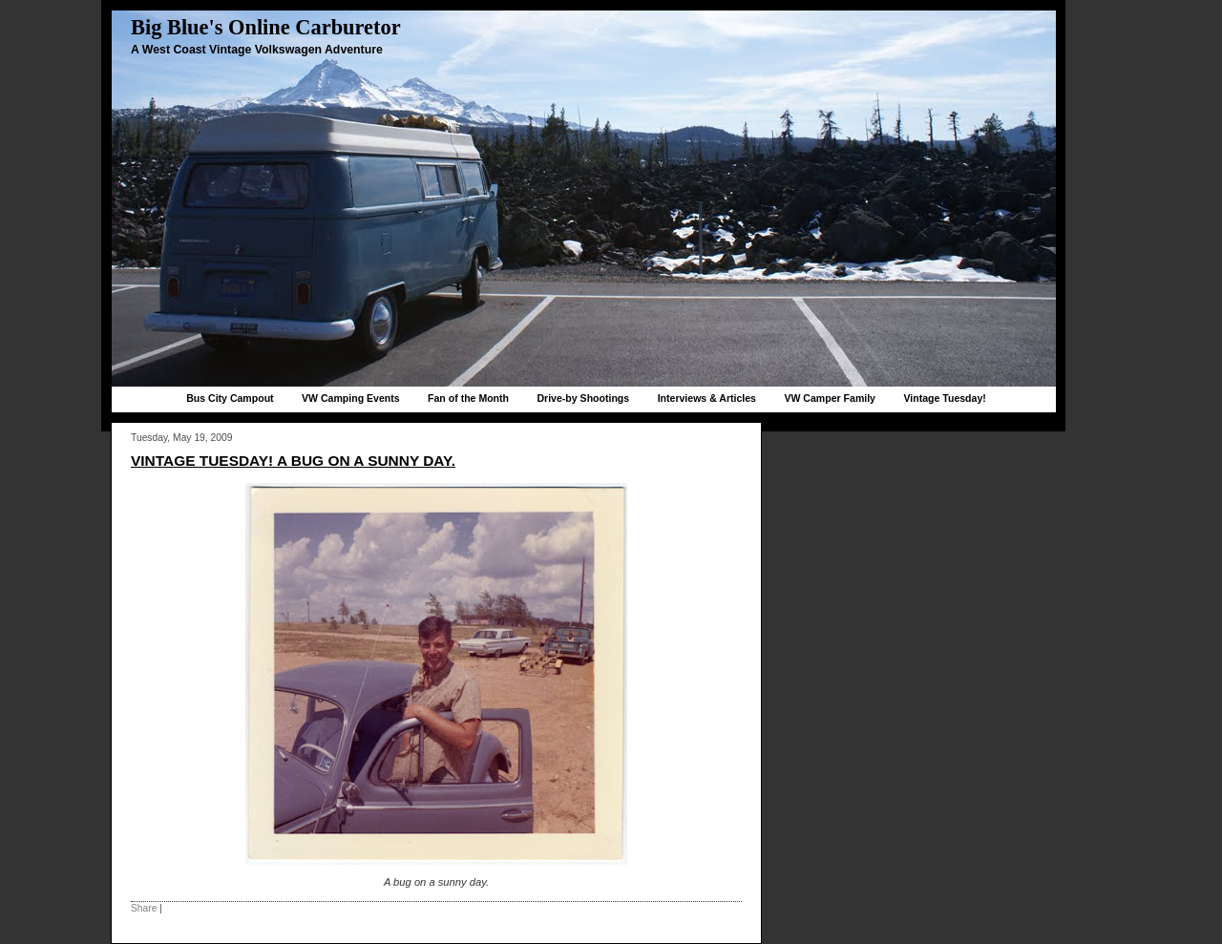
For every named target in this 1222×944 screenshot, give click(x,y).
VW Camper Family (829, 398)
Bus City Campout (229, 398)
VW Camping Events (351, 398)
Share (144, 908)
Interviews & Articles (707, 398)
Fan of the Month (468, 398)
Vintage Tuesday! (944, 398)
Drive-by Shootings (583, 398)
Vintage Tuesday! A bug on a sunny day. (293, 460)
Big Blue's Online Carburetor (266, 27)
